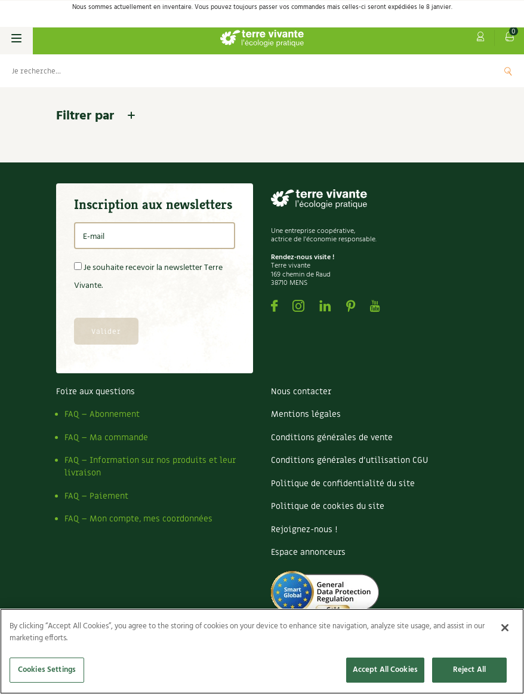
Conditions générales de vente (332, 437)
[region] (262, 651)
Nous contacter (301, 391)
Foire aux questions (95, 391)
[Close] (505, 628)
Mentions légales (306, 414)
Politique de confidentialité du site (343, 483)
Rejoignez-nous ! (304, 529)
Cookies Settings (47, 670)
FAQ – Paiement (96, 496)
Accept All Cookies (385, 670)
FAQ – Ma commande (106, 437)
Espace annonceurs (308, 552)
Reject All (469, 670)
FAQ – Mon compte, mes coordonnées (138, 518)
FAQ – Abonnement (102, 414)
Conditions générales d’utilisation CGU (349, 460)
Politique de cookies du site (327, 506)
